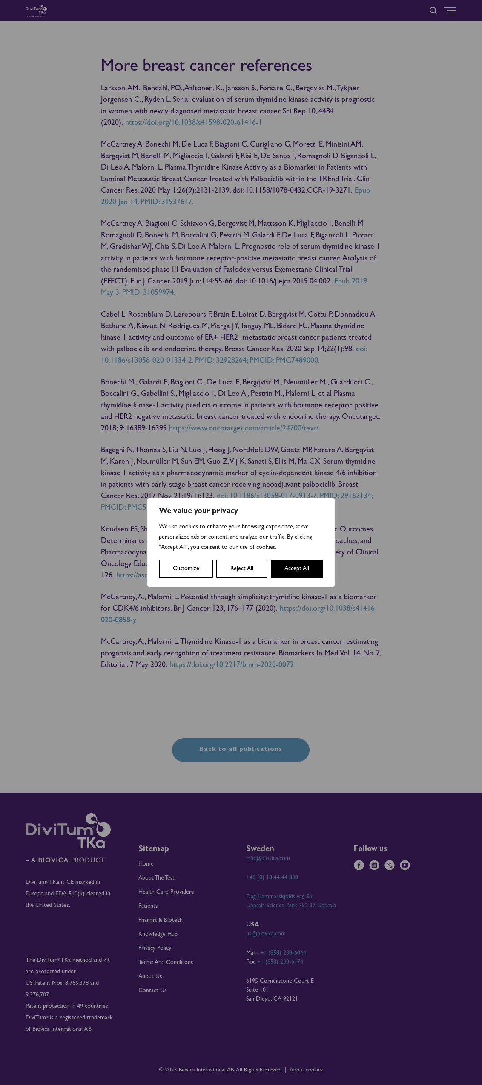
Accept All (296, 569)
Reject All (241, 569)
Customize (186, 569)
